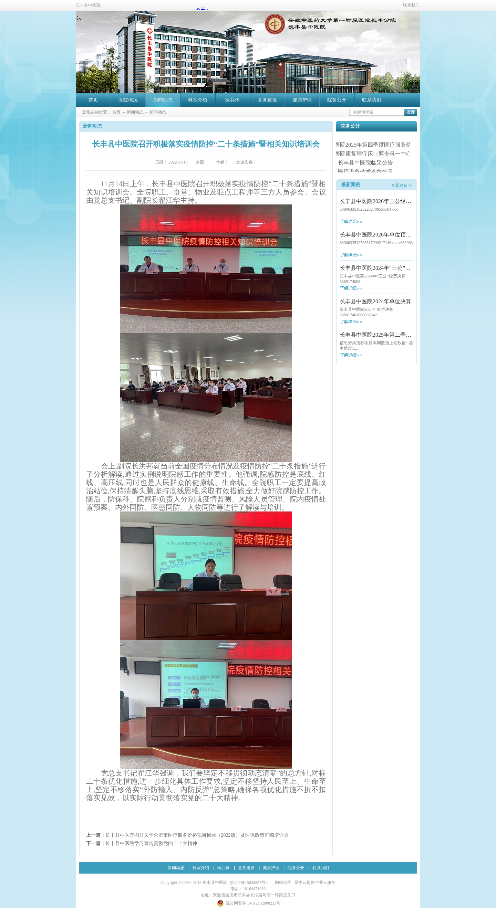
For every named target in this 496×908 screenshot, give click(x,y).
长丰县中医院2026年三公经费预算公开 (386, 201)
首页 (93, 100)
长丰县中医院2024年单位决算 (375, 301)
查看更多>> (401, 185)
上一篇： (187, 835)
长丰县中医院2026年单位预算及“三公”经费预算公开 (403, 234)
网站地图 (282, 882)
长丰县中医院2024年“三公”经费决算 (383, 268)
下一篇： (141, 843)
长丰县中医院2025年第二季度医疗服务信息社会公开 (403, 335)
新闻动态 (135, 112)
